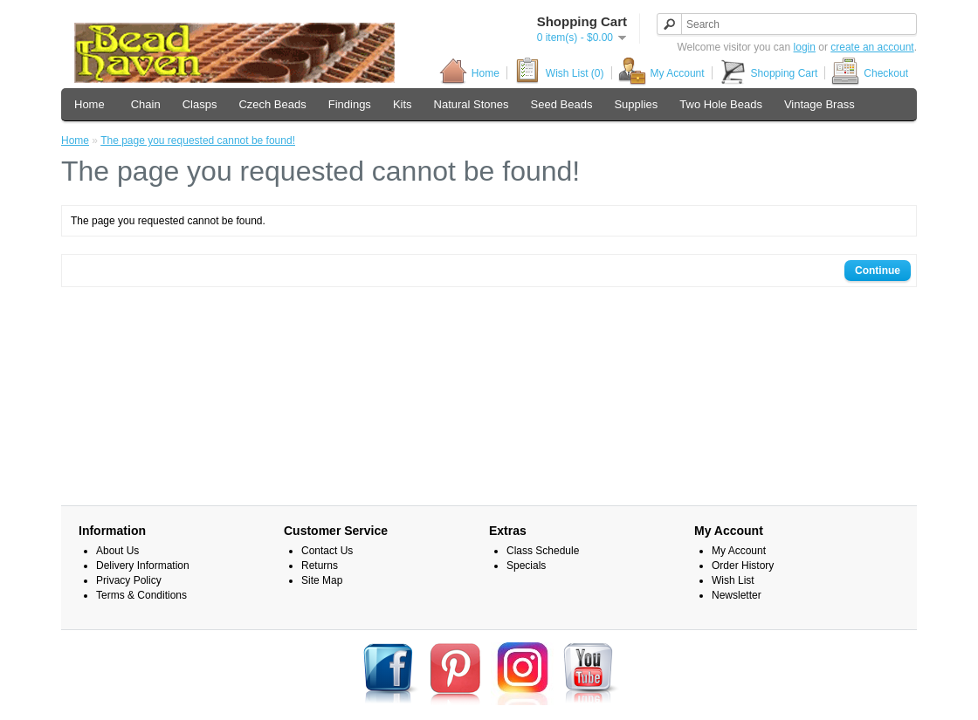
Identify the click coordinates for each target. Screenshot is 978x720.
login (805, 47)
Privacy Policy (129, 580)
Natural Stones (471, 104)
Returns (319, 565)
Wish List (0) (558, 72)
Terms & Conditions (141, 595)
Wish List (733, 580)
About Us (117, 551)
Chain (146, 104)
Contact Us (327, 551)
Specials (526, 565)
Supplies (636, 104)
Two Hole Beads (720, 104)
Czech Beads (272, 104)
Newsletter (736, 595)
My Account (661, 72)
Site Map (321, 580)
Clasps (200, 104)
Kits (402, 104)
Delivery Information (142, 565)
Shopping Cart (768, 72)
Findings (349, 104)
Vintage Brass (819, 104)
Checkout (869, 72)
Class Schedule (542, 551)
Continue (877, 270)
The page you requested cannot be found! (197, 140)
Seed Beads (562, 104)
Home (469, 72)
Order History (743, 565)
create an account (871, 47)
